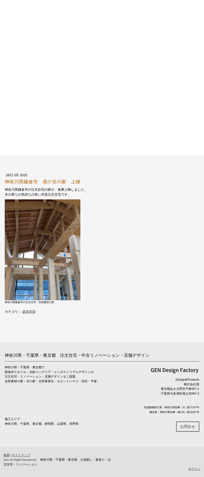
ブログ (190, 123)
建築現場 (28, 312)
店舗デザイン (103, 109)
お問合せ (188, 109)
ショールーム (159, 109)
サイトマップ (21, 455)
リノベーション (69, 109)
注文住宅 (38, 109)
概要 (7, 455)
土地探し (131, 109)
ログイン (194, 469)
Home (17, 109)
